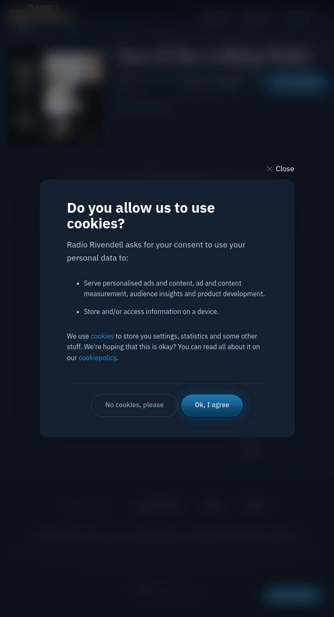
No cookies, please (134, 404)
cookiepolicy (97, 357)
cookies (102, 336)
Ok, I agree (212, 404)
